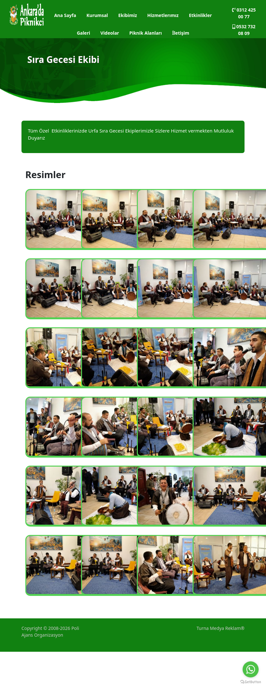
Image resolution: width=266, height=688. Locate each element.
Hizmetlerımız (163, 15)
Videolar (109, 33)
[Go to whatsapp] (251, 669)
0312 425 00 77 (244, 13)
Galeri (83, 33)
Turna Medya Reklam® (220, 628)
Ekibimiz (127, 15)
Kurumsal (97, 15)
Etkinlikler (200, 15)
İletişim (180, 33)
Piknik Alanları (145, 33)
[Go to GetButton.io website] (250, 682)
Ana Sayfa (65, 15)
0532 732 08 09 (243, 29)
